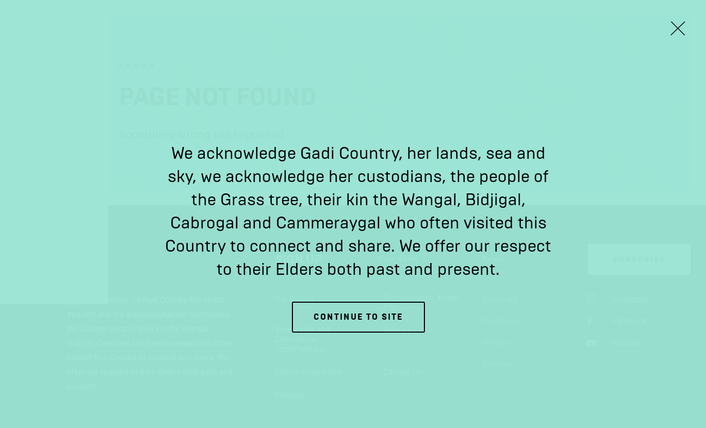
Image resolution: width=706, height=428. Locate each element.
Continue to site (358, 317)
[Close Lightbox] (677, 28)
